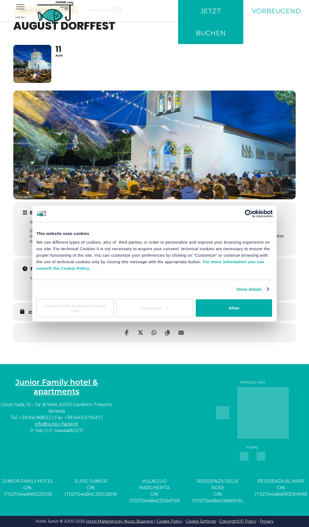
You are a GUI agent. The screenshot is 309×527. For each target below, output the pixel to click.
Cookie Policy (169, 521)
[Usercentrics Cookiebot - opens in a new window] (249, 214)
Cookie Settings (201, 521)
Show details (249, 289)
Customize (154, 308)
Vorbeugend (276, 11)
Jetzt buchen (211, 22)
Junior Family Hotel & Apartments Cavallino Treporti (62, 11)
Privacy (267, 521)
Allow (234, 308)
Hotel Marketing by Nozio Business (119, 521)
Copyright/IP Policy (237, 521)
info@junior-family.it (56, 424)
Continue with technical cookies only (75, 307)
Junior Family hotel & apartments (56, 386)
